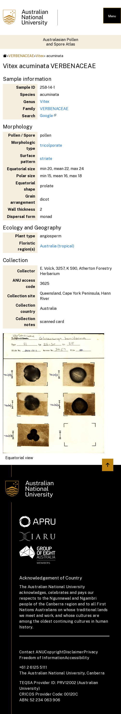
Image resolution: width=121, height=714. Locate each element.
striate (46, 158)
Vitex (40, 56)
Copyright (54, 652)
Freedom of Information (42, 657)
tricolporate (51, 145)
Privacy (91, 652)
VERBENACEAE (21, 56)
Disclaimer (74, 652)
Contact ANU (31, 652)
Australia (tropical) (57, 246)
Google (46, 115)
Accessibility (77, 657)
